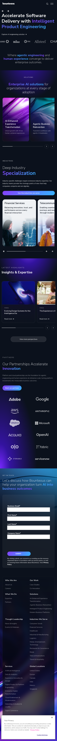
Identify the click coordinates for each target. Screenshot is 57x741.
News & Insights (11, 623)
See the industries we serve (28, 193)
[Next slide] (8, 11)
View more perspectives (28, 339)
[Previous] (46, 146)
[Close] (52, 717)
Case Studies (34, 585)
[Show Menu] (51, 3)
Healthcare (34, 631)
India (31, 682)
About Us (8, 585)
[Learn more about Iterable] (15, 458)
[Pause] (4, 251)
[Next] (52, 146)
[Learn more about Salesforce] (15, 423)
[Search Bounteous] (47, 3)
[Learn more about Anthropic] (42, 411)
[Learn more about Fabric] (42, 447)
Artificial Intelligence (12, 671)
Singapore (33, 689)
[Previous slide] (3, 11)
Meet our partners (12, 388)
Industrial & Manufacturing (39, 634)
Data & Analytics (11, 674)
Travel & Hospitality (37, 659)
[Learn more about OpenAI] (42, 435)
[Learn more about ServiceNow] (42, 458)
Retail (32, 652)
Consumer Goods (36, 623)
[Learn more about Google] (42, 399)
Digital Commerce (11, 710)
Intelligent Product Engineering (41, 609)
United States (35, 671)
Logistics (33, 638)
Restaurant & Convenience (39, 648)
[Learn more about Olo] (15, 447)
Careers (8, 588)
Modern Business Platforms (40, 612)
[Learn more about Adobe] (15, 399)
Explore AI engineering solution (14, 34)
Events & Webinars (12, 627)
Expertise (8, 598)
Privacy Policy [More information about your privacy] (34, 730)
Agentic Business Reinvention (40, 605)
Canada (32, 678)
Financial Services (36, 627)
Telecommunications (37, 656)
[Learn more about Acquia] (15, 435)
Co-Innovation (35, 588)
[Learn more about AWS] (15, 411)
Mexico (32, 685)
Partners (8, 602)
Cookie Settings (42, 735)
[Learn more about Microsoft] (42, 423)
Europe (32, 674)
